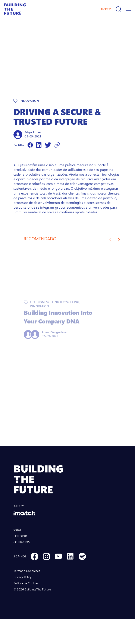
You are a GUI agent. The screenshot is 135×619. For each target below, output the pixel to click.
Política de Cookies (25, 583)
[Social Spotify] (82, 556)
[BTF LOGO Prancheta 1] (67, 479)
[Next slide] (119, 239)
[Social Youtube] (58, 556)
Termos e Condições (26, 571)
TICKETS (106, 9)
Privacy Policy (22, 577)
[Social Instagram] (46, 556)
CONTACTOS (21, 542)
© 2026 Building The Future (32, 589)
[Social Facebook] (34, 556)
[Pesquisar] (119, 9)
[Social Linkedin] (70, 556)
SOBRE (17, 530)
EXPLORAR (20, 536)
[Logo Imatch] (67, 513)
